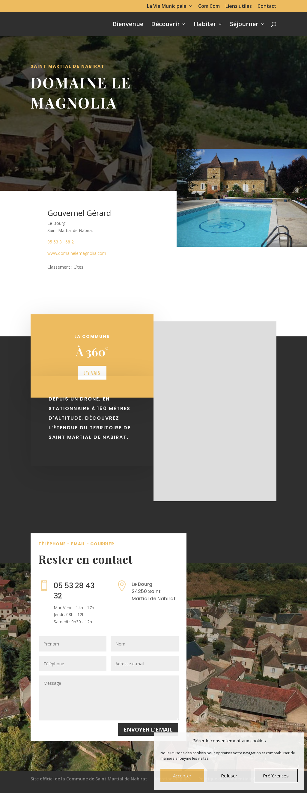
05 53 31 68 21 (61, 242)
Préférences (276, 776)
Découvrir (165, 25)
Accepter (182, 776)
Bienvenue (128, 25)
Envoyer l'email (148, 729)
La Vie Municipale (166, 6)
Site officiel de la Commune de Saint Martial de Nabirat (89, 779)
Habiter (205, 25)
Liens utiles (238, 6)
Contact (267, 6)
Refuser (229, 776)
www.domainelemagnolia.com (76, 253)
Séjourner (244, 25)
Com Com (209, 6)
